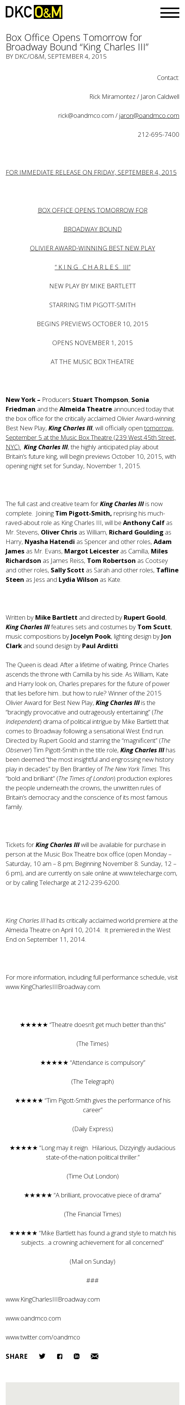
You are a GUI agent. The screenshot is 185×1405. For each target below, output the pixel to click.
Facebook (59, 1356)
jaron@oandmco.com (149, 115)
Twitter (42, 1356)
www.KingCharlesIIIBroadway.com (53, 986)
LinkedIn (76, 1356)
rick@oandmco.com (86, 115)
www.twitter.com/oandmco (43, 1337)
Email (94, 1356)
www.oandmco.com (33, 1318)
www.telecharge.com (147, 873)
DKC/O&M (34, 12)
